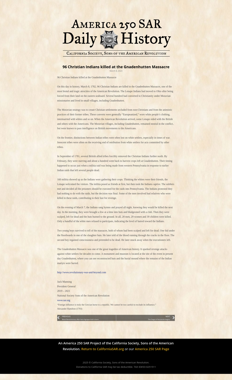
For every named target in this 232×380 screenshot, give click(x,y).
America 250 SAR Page (152, 355)
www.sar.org (63, 306)
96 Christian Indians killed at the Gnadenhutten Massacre (116, 70)
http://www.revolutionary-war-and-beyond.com (81, 278)
